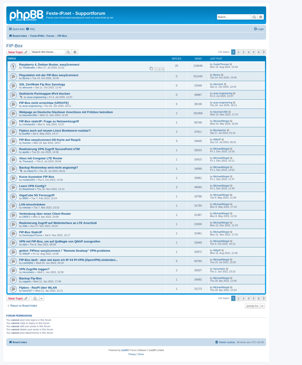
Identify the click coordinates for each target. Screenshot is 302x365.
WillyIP (217, 139)
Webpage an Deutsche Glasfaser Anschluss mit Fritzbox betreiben (66, 112)
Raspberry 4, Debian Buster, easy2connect (49, 64)
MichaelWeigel (221, 121)
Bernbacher (219, 130)
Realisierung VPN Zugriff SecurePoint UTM (49, 149)
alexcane (27, 87)
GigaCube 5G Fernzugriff (36, 195)
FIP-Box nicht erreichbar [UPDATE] (44, 103)
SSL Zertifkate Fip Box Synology (42, 84)
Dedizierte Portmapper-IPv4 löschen (44, 93)
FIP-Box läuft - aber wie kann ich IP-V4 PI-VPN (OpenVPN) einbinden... (68, 260)
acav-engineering (36, 97)
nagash (27, 281)
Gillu (25, 226)
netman (27, 207)
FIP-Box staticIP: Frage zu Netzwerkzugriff (49, 121)
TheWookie (29, 67)
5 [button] (253, 52)
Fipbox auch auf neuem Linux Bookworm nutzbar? (55, 130)
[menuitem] (30, 29)
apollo (26, 152)
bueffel (26, 133)
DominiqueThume (32, 235)
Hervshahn (29, 272)
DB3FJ (26, 216)
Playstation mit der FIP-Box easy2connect (48, 75)
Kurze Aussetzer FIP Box (36, 176)
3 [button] (243, 52)
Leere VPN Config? (32, 186)
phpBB (124, 350)
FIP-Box (14, 45)
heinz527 (28, 290)
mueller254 (29, 179)
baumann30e (30, 115)
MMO (26, 198)
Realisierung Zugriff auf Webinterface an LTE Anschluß (58, 223)
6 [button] (259, 52)
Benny (26, 78)
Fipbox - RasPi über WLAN (38, 287)
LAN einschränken (32, 204)
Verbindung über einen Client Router (45, 213)
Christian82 (29, 124)
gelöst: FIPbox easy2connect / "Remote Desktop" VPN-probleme (64, 250)
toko (25, 244)
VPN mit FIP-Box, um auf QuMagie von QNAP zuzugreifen (59, 241)
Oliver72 (32, 171)
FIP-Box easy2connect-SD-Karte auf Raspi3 (50, 139)
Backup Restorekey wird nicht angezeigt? (48, 167)
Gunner (27, 142)
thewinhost (29, 189)
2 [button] (238, 52)
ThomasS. (28, 161)
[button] (264, 52)
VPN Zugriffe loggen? (34, 269)
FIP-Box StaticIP (30, 232)
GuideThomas (221, 64)
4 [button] (248, 52)
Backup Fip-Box (30, 278)
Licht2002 (28, 263)
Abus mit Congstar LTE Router (40, 158)
